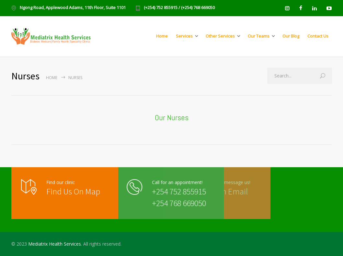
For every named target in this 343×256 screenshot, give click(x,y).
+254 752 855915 (165, 191)
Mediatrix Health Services (54, 244)
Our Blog (290, 36)
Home (162, 36)
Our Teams (258, 36)
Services (184, 36)
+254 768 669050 (165, 203)
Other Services (220, 36)
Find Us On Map (73, 191)
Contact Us (317, 36)
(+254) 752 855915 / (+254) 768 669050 (179, 8)
